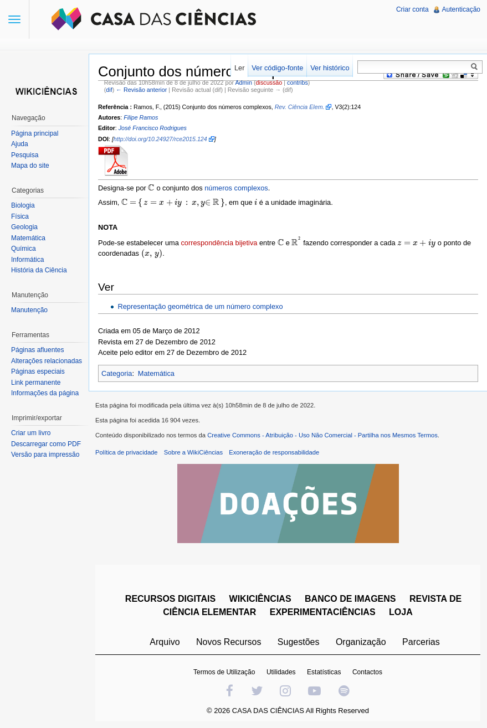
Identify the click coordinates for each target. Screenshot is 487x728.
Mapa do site (30, 165)
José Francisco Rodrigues (153, 128)
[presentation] (151, 188)
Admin (243, 82)
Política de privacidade (126, 452)
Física (20, 216)
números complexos (236, 188)
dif (109, 89)
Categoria (116, 373)
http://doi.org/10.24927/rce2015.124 (160, 139)
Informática (27, 260)
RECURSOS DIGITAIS (170, 598)
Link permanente (35, 382)
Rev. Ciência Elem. (300, 107)
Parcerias (421, 642)
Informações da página (45, 393)
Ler (239, 68)
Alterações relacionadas (46, 361)
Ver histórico (329, 68)
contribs (297, 82)
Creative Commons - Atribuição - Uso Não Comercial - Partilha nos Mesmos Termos (322, 435)
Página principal (34, 133)
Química (23, 248)
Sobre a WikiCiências (193, 452)
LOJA (401, 612)
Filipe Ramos (141, 117)
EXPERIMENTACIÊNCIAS (323, 612)
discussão (269, 82)
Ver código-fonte (277, 68)
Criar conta (412, 9)
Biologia (23, 205)
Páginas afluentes (37, 350)
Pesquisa (24, 155)
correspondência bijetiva (219, 243)
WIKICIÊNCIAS (260, 598)
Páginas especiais (38, 371)
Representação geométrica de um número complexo (200, 306)
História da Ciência (39, 270)
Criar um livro (30, 433)
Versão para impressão (45, 454)
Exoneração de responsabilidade (274, 452)
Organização (361, 642)
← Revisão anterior (141, 89)
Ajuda (19, 144)
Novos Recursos (228, 642)
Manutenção (29, 310)
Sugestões (299, 642)
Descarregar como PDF (46, 444)
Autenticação (461, 9)
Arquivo (165, 642)
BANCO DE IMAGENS (350, 598)
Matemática (156, 373)
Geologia (24, 227)
